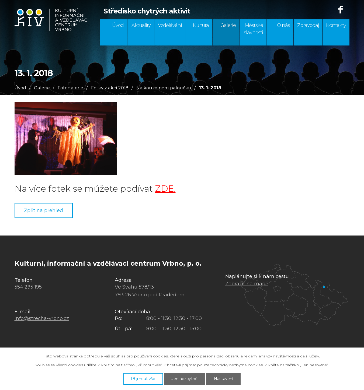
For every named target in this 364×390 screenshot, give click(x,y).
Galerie (228, 25)
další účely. (310, 356)
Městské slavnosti (253, 29)
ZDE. (165, 188)
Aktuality (141, 25)
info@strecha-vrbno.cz (42, 318)
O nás (283, 25)
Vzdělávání (170, 25)
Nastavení (223, 378)
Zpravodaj (308, 25)
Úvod (118, 25)
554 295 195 (28, 287)
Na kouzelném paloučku (163, 87)
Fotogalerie (70, 87)
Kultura (201, 25)
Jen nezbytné (185, 378)
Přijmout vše (143, 378)
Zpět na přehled (43, 210)
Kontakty (336, 25)
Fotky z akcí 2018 (110, 87)
